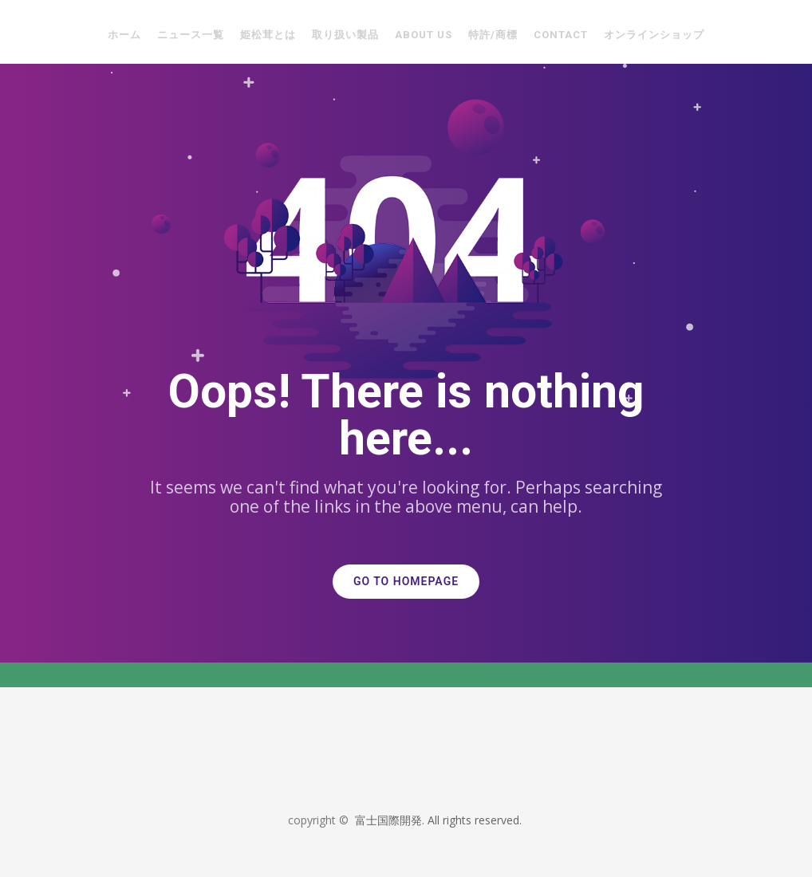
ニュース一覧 (190, 35)
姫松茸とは (268, 35)
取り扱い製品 (345, 35)
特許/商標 (493, 35)
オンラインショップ (654, 35)
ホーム (124, 35)
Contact (561, 35)
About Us (423, 35)
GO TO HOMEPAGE (406, 581)
